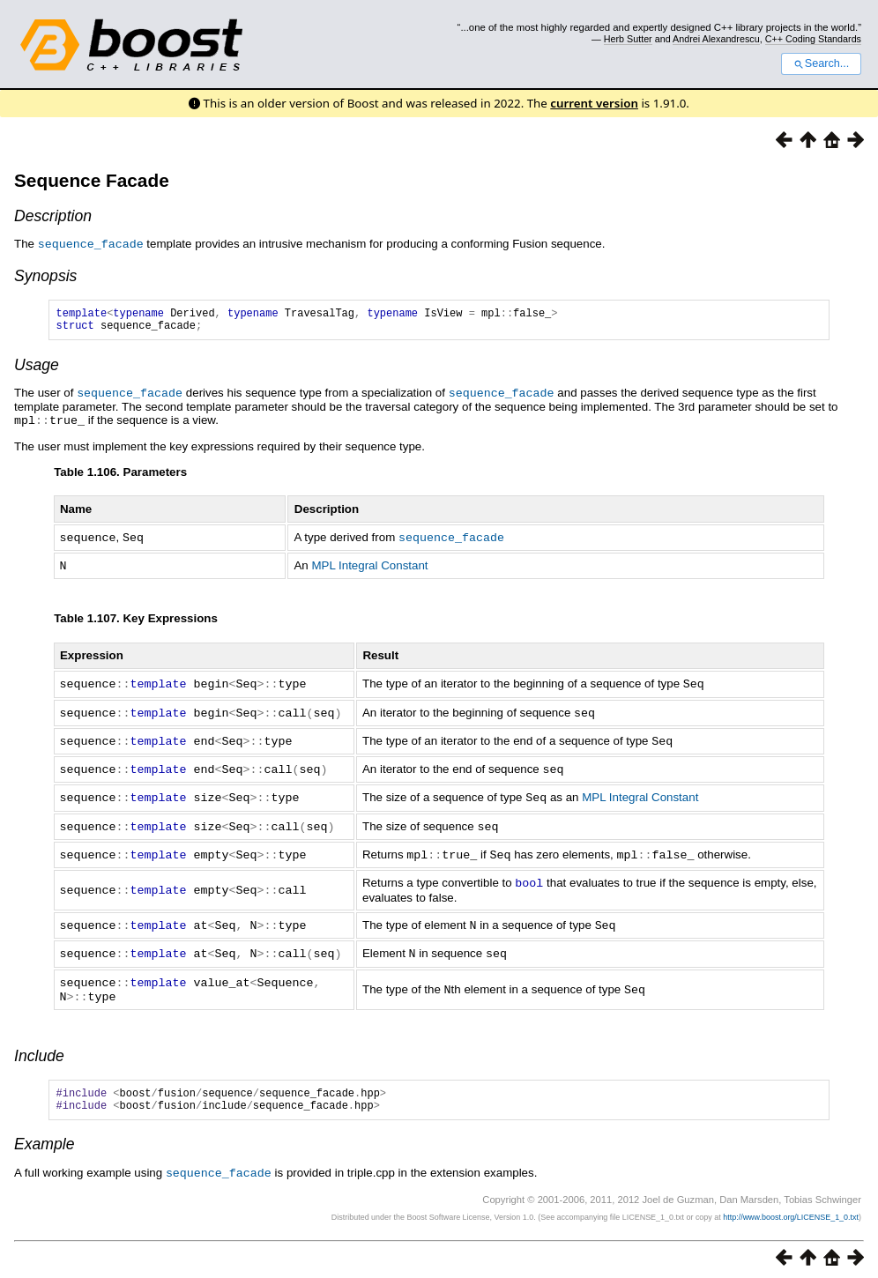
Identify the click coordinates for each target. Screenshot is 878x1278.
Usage (36, 369)
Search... (821, 63)
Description (53, 216)
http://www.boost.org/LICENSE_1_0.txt (791, 1211)
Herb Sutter (628, 38)
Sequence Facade (91, 180)
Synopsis (45, 275)
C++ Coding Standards (813, 38)
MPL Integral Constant (369, 567)
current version (594, 103)
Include (39, 1046)
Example (44, 1139)
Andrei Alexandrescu (716, 38)
